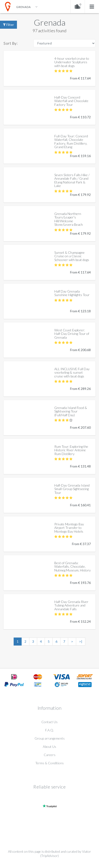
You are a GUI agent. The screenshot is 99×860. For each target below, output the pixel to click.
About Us (49, 747)
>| (80, 641)
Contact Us (49, 722)
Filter (8, 25)
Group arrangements (50, 738)
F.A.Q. (49, 730)
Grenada (49, 22)
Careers (49, 755)
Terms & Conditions (49, 763)
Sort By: (11, 43)
